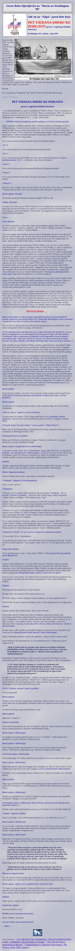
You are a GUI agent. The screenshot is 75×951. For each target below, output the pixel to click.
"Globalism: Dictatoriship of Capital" (27, 942)
